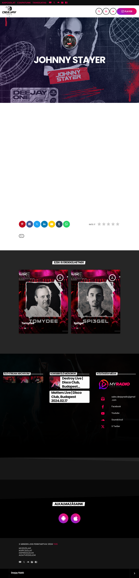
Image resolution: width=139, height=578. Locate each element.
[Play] (113, 11)
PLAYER (126, 11)
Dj (21, 236)
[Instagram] (62, 3)
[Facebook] (66, 3)
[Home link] (9, 11)
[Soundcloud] (58, 3)
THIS (55, 544)
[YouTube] (50, 3)
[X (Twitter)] (54, 3)
